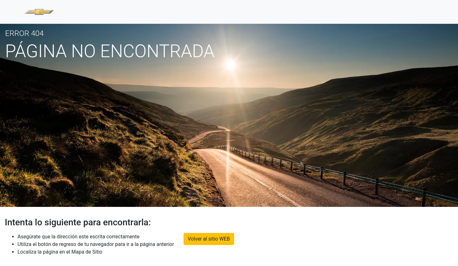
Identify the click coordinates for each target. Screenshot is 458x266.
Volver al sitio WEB (209, 239)
